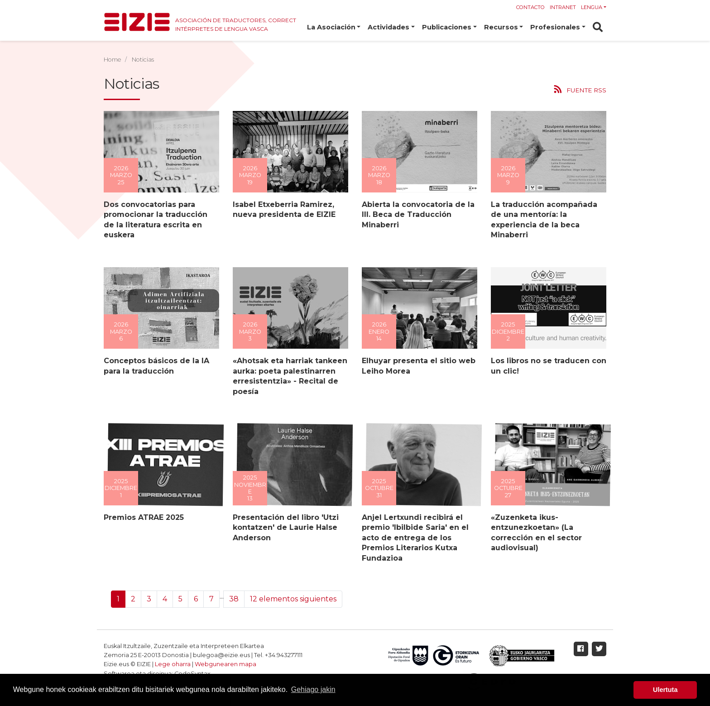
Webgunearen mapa (225, 664)
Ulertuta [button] (665, 689)
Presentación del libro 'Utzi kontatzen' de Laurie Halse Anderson (285, 527)
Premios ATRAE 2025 (143, 517)
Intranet (563, 7)
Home (112, 59)
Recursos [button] (501, 27)
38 (234, 599)
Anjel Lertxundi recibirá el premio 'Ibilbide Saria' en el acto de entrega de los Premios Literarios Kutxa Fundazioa (414, 537)
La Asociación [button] (331, 27)
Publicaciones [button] (446, 27)
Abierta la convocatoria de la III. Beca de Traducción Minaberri (417, 214)
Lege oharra (173, 664)
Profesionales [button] (555, 27)
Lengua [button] (591, 7)
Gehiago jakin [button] (313, 689)
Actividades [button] (388, 27)
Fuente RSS (586, 90)
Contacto (530, 7)
